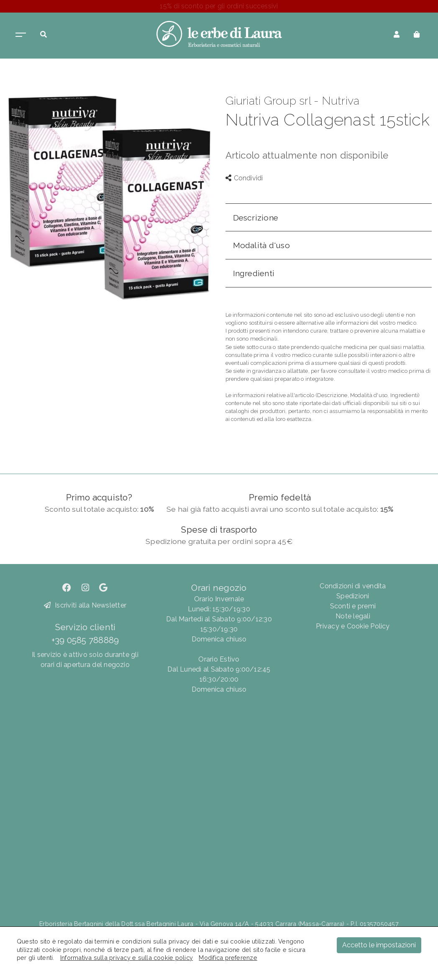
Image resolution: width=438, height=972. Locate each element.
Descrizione (256, 217)
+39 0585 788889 (85, 640)
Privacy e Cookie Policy (353, 626)
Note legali (353, 616)
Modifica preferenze (228, 957)
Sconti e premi (353, 606)
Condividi (244, 178)
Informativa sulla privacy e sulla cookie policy (126, 957)
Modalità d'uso (261, 245)
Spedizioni (352, 596)
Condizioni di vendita (353, 586)
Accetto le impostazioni (379, 945)
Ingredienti (254, 273)
